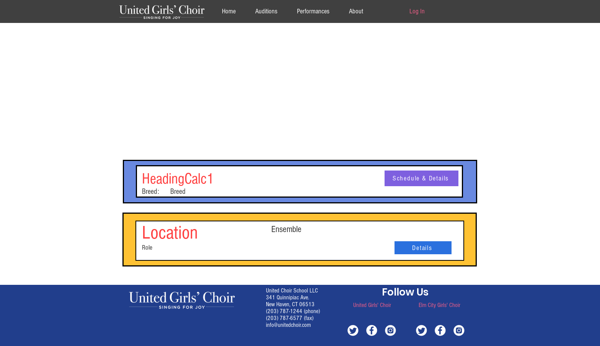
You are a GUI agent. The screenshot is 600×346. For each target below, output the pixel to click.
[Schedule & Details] (421, 178)
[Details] (423, 247)
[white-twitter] (353, 330)
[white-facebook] (371, 330)
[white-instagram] (390, 330)
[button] (356, 11)
